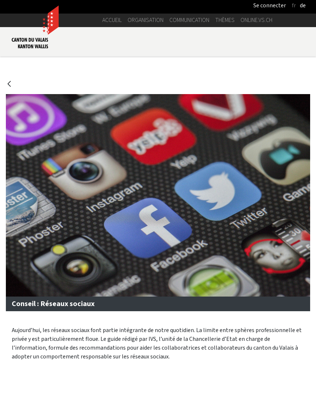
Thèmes (225, 20)
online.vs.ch (256, 20)
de (303, 5)
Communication (189, 20)
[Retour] (9, 84)
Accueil (112, 20)
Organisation (145, 20)
